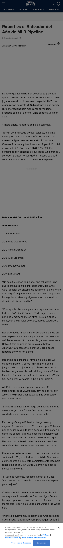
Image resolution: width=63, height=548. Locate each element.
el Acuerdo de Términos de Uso (34, 538)
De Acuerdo (41, 543)
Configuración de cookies (21, 543)
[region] (31, 535)
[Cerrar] (59, 528)
